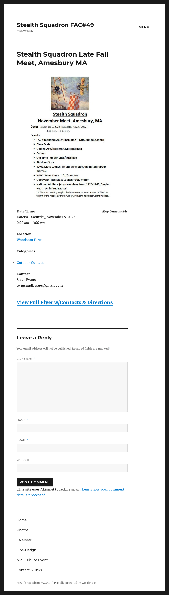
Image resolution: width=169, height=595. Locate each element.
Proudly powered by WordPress (75, 583)
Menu (144, 27)
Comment (26, 358)
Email (22, 440)
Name (22, 420)
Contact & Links (29, 570)
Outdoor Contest (30, 263)
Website (23, 460)
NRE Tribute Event (32, 560)
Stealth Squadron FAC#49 (55, 24)
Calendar (24, 540)
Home (22, 520)
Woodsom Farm (29, 240)
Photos (22, 530)
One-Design (26, 550)
